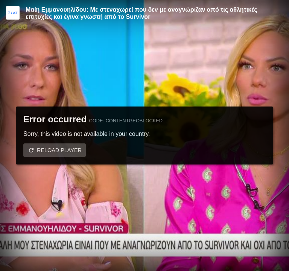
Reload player (59, 150)
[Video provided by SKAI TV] (13, 13)
